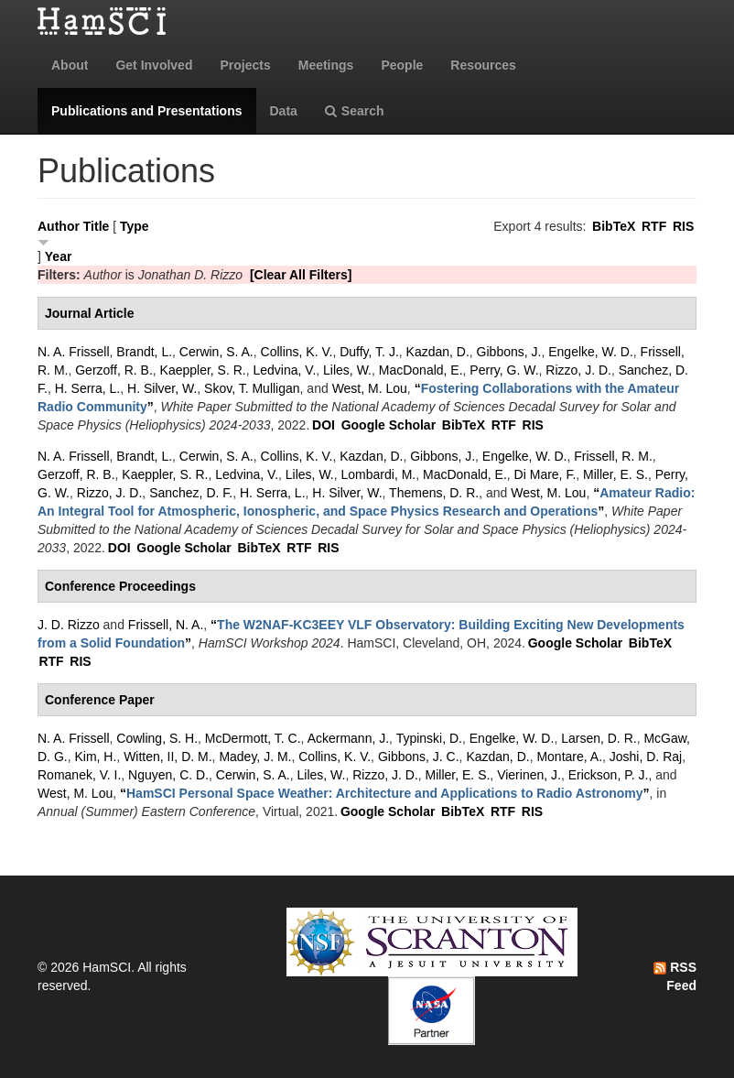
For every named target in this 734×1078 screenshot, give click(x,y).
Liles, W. (347, 370)
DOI (323, 425)
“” (385, 793)
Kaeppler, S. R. (203, 370)
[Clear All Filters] (301, 274)
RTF (654, 226)
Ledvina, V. (285, 370)
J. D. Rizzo (69, 624)
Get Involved (153, 65)
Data (283, 110)
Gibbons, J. (509, 351)
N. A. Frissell (74, 351)
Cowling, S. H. (157, 738)
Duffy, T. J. (369, 351)
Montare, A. (569, 756)
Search (354, 110)
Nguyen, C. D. (168, 775)
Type (134, 226)
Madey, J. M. (255, 756)
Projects (245, 65)
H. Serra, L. (88, 388)
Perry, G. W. (504, 370)
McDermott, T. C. (253, 738)
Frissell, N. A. (165, 624)
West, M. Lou (369, 388)
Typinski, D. (429, 738)
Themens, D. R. (434, 492)
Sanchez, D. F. (190, 492)
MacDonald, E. (421, 370)
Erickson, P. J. (608, 775)
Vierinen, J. (529, 775)
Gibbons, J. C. (418, 756)
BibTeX (613, 226)
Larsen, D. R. (598, 738)
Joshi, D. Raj (646, 756)
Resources (483, 65)
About (69, 65)
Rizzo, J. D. (578, 370)
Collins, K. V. (297, 351)
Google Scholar (388, 425)
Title (96, 226)
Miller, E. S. (615, 474)
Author (59, 226)
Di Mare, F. (545, 474)
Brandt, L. (144, 351)
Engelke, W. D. (590, 351)
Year (58, 256)
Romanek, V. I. (79, 775)
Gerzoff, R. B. (114, 370)
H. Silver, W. (162, 388)
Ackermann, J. (348, 738)
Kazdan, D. (438, 351)
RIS (683, 226)
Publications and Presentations (147, 110)
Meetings (326, 65)
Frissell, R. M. (613, 456)
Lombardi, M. (378, 474)
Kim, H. (95, 756)
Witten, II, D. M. (167, 756)
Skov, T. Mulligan (252, 388)
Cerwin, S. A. (216, 351)
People (402, 65)
